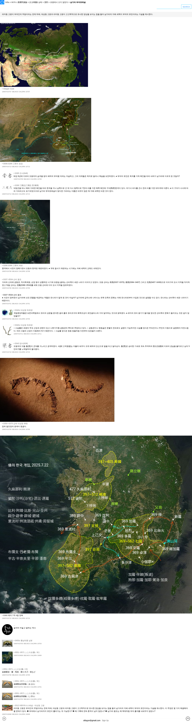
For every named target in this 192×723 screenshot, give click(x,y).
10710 (28, 352)
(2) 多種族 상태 (35, 2)
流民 (46, 2)
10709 (39, 179)
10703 (39, 643)
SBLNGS (15, 91)
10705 (28, 429)
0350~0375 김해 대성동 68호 (15, 423)
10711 (39, 334)
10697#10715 (6, 618)
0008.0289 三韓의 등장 (13, 164)
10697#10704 (6, 319)
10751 (28, 303)
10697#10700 (6, 675)
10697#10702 (18, 699)
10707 (28, 91)
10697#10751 (6, 303)
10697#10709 (18, 179)
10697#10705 (6, 429)
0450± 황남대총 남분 (23, 640)
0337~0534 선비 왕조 (12, 279)
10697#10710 (6, 352)
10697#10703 (18, 643)
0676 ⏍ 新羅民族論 (19, 2)
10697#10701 (18, 687)
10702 (39, 699)
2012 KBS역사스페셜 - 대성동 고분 (29, 705)
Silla (7, 2)
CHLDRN (22, 91)
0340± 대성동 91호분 (24, 310)
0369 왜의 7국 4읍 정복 (13, 615)
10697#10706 (6, 288)
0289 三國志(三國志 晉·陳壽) (27, 185)
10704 (28, 319)
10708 (28, 271)
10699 (39, 655)
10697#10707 (6, 91)
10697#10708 (6, 271)
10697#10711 (18, 334)
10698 (28, 714)
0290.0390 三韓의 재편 (13, 265)
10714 (28, 194)
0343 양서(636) (21, 343)
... (14, 625)
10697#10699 (18, 655)
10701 (39, 687)
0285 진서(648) (21, 173)
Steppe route (8, 89)
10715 (28, 618)
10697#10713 (6, 166)
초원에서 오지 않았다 (59, 2)
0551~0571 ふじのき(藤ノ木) (27, 652)
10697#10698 (6, 714)
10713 (28, 166)
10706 (28, 288)
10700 (28, 675)
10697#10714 (6, 194)
